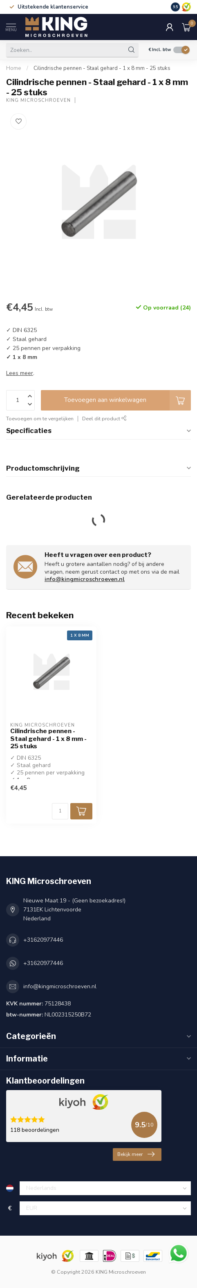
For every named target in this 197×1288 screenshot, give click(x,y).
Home (13, 68)
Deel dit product (104, 418)
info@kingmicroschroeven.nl (85, 579)
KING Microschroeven (38, 100)
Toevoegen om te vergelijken (40, 418)
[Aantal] (60, 811)
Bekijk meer (135, 1154)
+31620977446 (43, 940)
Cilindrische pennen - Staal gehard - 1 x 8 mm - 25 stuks (102, 68)
